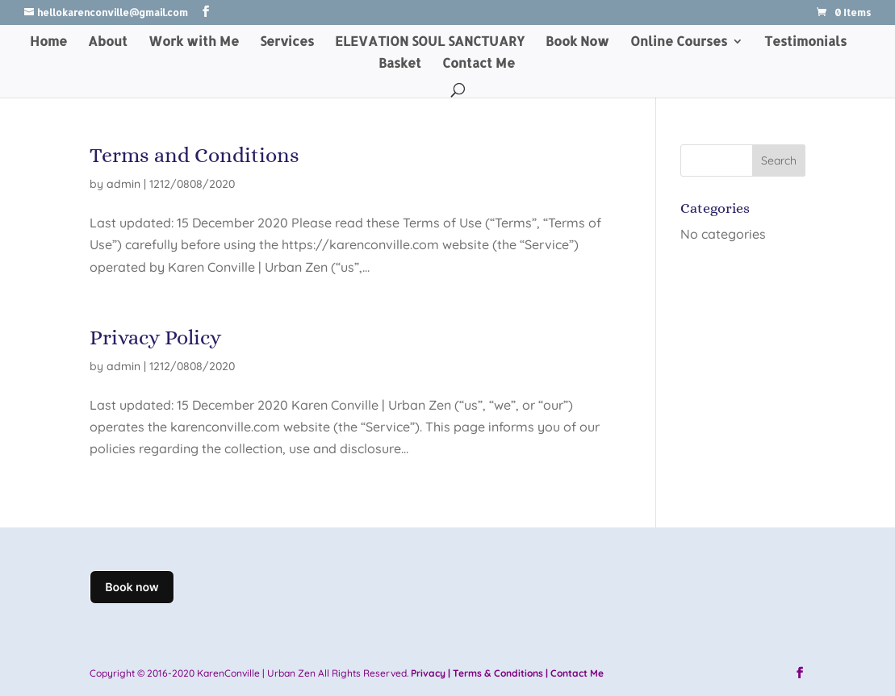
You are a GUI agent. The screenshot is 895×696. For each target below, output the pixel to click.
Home (48, 42)
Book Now (577, 42)
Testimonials (805, 42)
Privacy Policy (155, 337)
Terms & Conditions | (500, 673)
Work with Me (193, 42)
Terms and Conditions (194, 155)
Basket (399, 64)
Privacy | (430, 673)
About (108, 42)
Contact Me (478, 64)
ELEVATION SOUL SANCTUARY (430, 42)
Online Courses (678, 42)
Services (287, 42)
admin (123, 184)
